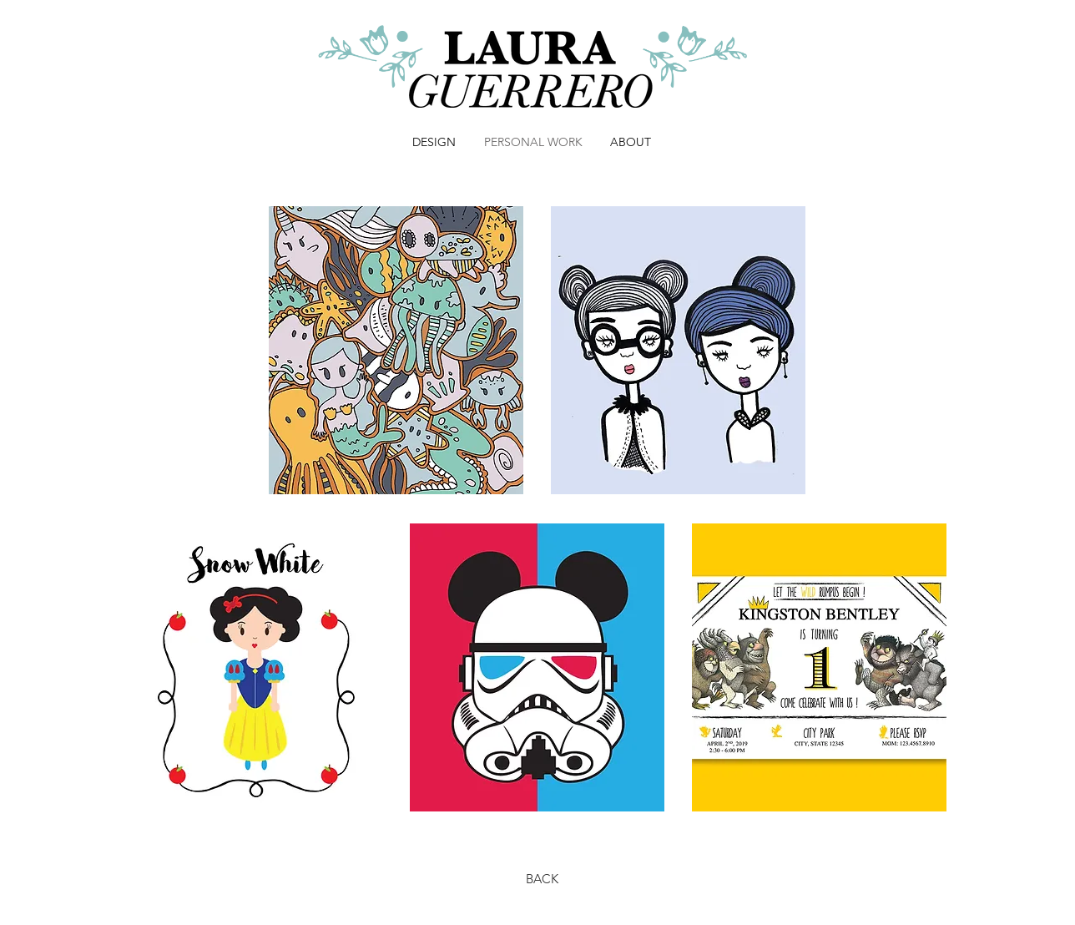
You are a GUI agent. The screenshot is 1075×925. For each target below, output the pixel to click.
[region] (396, 350)
